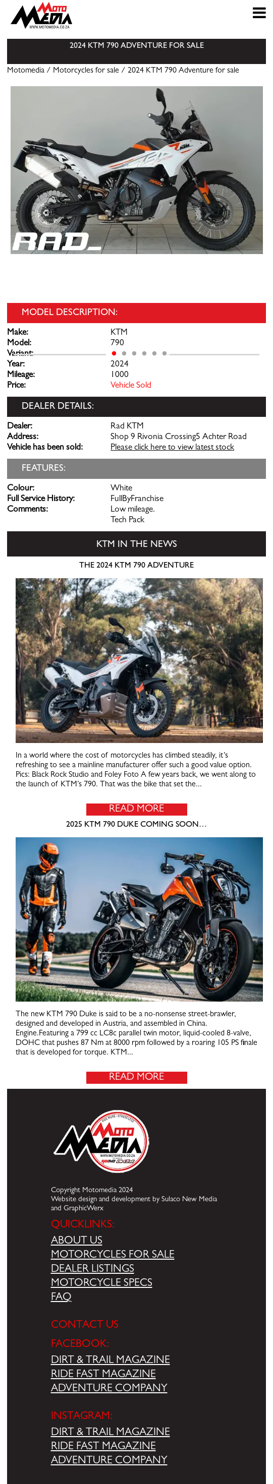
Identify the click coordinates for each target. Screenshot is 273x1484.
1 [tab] (114, 354)
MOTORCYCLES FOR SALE (113, 1255)
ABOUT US (76, 1241)
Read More (136, 810)
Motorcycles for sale (86, 71)
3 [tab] (134, 354)
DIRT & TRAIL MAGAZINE (110, 1361)
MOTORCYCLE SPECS (101, 1283)
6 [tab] (164, 354)
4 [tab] (144, 354)
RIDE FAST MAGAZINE (103, 1375)
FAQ (61, 1298)
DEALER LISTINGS (92, 1269)
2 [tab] (124, 354)
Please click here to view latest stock (172, 448)
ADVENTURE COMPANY (109, 1389)
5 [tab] (154, 354)
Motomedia (25, 71)
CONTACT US (85, 1325)
